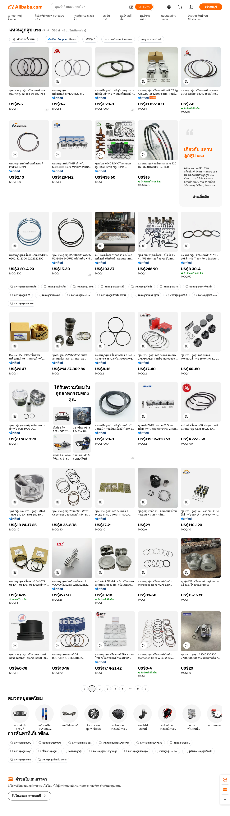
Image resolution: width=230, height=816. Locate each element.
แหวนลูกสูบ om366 (22, 303)
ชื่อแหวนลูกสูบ (47, 751)
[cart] (181, 7)
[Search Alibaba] (90, 7)
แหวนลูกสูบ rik (169, 286)
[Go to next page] (145, 688)
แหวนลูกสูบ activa (78, 295)
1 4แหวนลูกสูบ (73, 751)
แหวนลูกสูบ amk (83, 286)
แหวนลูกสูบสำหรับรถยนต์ (111, 295)
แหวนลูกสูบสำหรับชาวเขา (114, 742)
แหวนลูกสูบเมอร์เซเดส (149, 742)
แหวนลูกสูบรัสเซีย (141, 286)
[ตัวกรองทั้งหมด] (23, 39)
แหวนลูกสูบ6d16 (180, 742)
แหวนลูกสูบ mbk (20, 759)
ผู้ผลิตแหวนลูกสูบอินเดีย (198, 751)
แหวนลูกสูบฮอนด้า (49, 295)
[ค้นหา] (144, 7)
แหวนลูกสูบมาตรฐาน (146, 295)
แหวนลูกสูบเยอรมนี (112, 286)
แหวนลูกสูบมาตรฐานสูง (103, 751)
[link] (225, 780)
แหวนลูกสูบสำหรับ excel (52, 759)
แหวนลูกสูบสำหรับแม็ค (199, 286)
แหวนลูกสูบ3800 (176, 295)
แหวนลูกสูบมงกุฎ (20, 751)
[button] (131, 7)
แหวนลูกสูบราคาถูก (136, 751)
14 (138, 688)
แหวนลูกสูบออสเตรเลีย (23, 286)
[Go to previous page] (84, 688)
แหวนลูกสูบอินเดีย (55, 286)
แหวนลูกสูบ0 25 (20, 295)
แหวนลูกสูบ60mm (205, 295)
